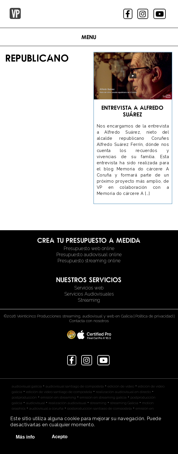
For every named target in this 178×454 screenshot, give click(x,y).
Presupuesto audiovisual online (89, 254)
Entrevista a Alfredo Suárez (133, 111)
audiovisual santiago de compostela (75, 386)
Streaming (89, 300)
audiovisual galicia (27, 386)
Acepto (60, 436)
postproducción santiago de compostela (99, 408)
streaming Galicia (124, 403)
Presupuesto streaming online (89, 260)
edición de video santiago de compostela (59, 392)
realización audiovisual (67, 403)
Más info (25, 436)
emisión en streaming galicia (103, 397)
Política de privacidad (154, 316)
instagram (143, 14)
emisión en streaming (58, 397)
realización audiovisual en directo (123, 392)
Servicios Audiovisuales (89, 294)
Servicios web (89, 288)
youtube (160, 14)
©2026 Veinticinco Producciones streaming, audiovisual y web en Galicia (68, 316)
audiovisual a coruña (46, 408)
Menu (89, 37)
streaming (98, 403)
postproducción (24, 397)
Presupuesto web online (89, 248)
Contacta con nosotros (89, 320)
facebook (128, 14)
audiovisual (35, 403)
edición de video (121, 386)
